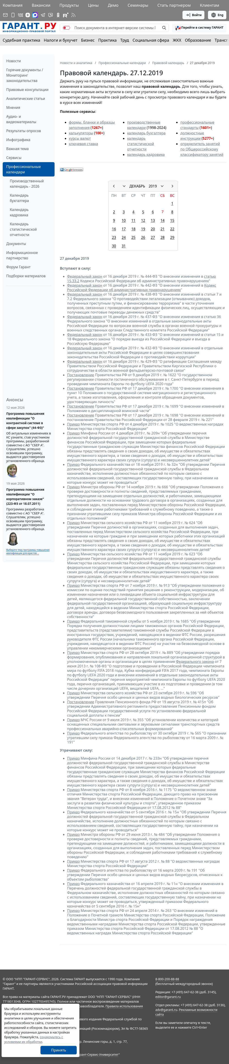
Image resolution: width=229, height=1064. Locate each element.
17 (124, 228)
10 (124, 220)
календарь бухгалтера (146, 133)
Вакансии (41, 5)
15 (172, 220)
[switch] (66, 28)
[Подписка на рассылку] (5, 15)
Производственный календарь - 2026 (27, 183)
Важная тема (17, 148)
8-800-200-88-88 (167, 979)
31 (124, 245)
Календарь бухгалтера (19, 198)
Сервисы (13, 157)
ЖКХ (177, 40)
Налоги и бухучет (61, 40)
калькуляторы (81, 133)
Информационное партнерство (22, 255)
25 (133, 237)
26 (143, 237)
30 (114, 245)
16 (114, 228)
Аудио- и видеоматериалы (21, 119)
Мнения (13, 107)
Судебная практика (21, 40)
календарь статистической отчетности (140, 144)
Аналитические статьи (25, 98)
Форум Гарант (18, 266)
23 (114, 237)
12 (143, 220)
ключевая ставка (83, 143)
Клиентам (209, 5)
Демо (113, 5)
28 (163, 237)
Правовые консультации (27, 89)
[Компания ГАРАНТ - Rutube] (65, 15)
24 (124, 237)
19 (143, 228)
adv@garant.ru (166, 1010)
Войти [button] (193, 15)
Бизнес (88, 40)
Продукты (69, 5)
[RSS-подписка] (73, 15)
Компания (13, 5)
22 (172, 228)
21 (163, 228)
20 (153, 228)
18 (133, 228)
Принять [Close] (58, 1050)
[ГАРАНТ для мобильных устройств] (13, 15)
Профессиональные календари (23, 169)
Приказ (73, 424)
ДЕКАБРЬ (137, 186)
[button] (199, 28)
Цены (93, 5)
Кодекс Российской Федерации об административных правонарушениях (141, 287)
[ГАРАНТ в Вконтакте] (20, 15)
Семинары (138, 5)
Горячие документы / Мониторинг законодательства (24, 75)
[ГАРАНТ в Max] (35, 15)
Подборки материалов (26, 275)
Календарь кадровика (19, 212)
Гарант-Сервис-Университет (97, 1054)
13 (153, 220)
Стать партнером (174, 5)
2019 (153, 186)
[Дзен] (27, 15)
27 (153, 237)
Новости (13, 60)
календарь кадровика (146, 154)
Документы (16, 243)
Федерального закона (195, 661)
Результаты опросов (23, 130)
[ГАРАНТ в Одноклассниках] (58, 15)
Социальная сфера (151, 40)
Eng (217, 15)
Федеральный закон (84, 276)
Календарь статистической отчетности (23, 229)
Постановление (80, 374)
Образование (198, 40)
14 (163, 220)
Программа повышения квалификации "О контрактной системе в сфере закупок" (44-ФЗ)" (25, 420)
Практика (107, 40)
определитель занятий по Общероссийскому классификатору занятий (201, 149)
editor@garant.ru (168, 997)
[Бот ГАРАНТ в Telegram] (50, 15)
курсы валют (80, 138)
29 (172, 237)
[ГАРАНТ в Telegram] (43, 15)
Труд (124, 40)
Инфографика (18, 139)
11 (133, 220)
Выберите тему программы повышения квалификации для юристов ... (27, 551)
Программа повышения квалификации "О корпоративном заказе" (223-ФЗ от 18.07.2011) (25, 496)
